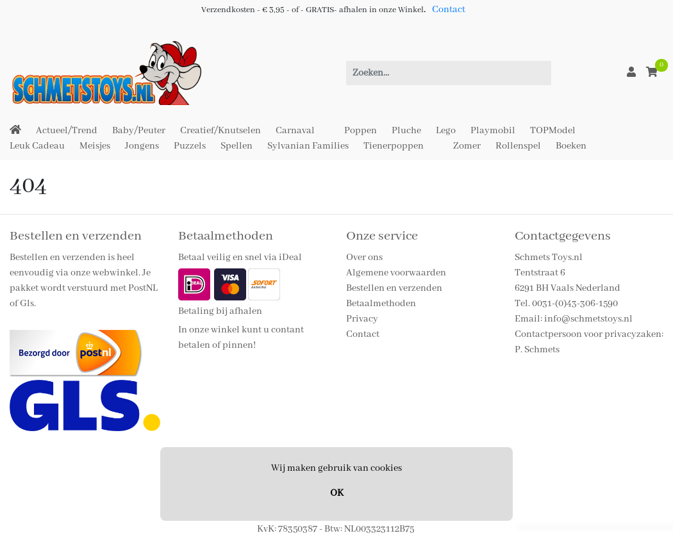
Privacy (362, 319)
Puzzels (190, 146)
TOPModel (553, 130)
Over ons (364, 257)
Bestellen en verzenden (394, 288)
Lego (446, 130)
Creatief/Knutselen (220, 130)
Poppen (360, 130)
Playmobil (492, 130)
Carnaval (295, 130)
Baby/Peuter (138, 130)
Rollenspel (518, 146)
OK (337, 493)
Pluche (406, 130)
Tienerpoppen (393, 146)
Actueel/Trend (66, 130)
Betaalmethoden (381, 303)
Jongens (142, 146)
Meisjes (94, 146)
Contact (448, 9)
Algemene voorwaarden (396, 273)
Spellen (236, 146)
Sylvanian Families (308, 146)
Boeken (571, 146)
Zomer (467, 146)
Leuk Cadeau (37, 146)
